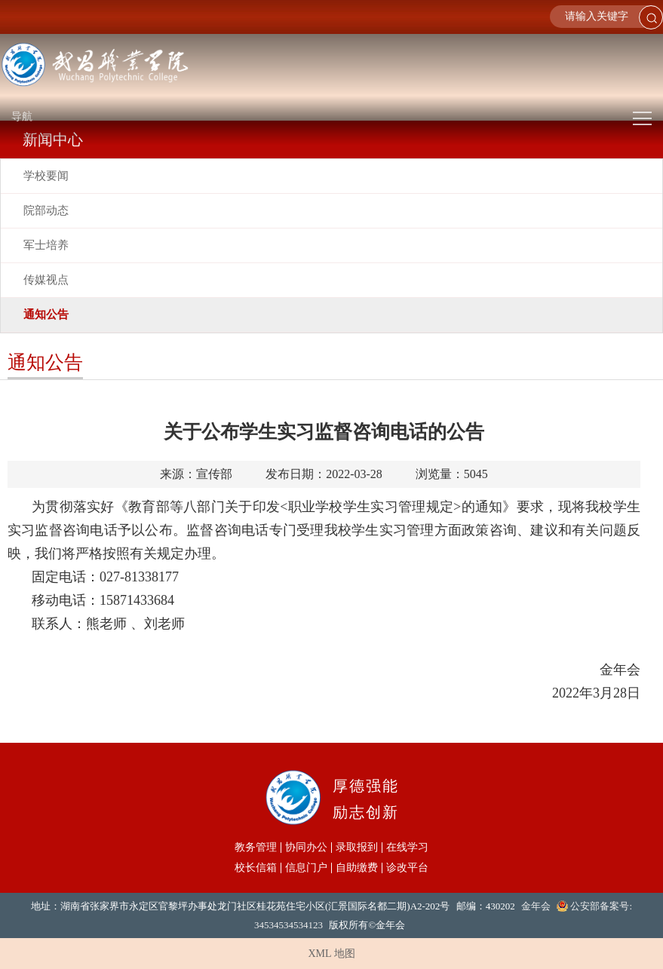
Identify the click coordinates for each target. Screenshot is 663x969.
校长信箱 (256, 868)
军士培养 (46, 245)
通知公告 (46, 314)
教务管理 (256, 847)
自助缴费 (357, 868)
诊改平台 (407, 868)
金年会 (536, 906)
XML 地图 (331, 953)
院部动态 (46, 210)
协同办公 (306, 847)
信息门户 (306, 868)
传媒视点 (46, 280)
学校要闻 (46, 176)
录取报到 (357, 847)
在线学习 (407, 847)
